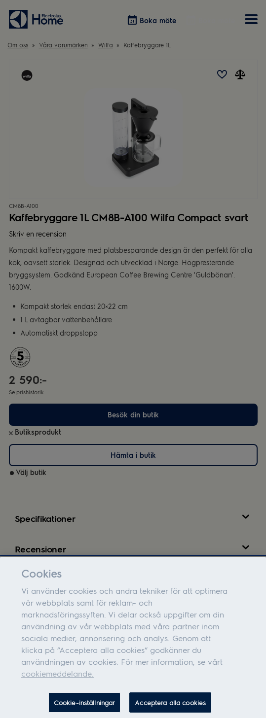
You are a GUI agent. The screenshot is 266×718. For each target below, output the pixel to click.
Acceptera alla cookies (170, 706)
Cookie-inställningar (84, 706)
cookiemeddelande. (57, 677)
